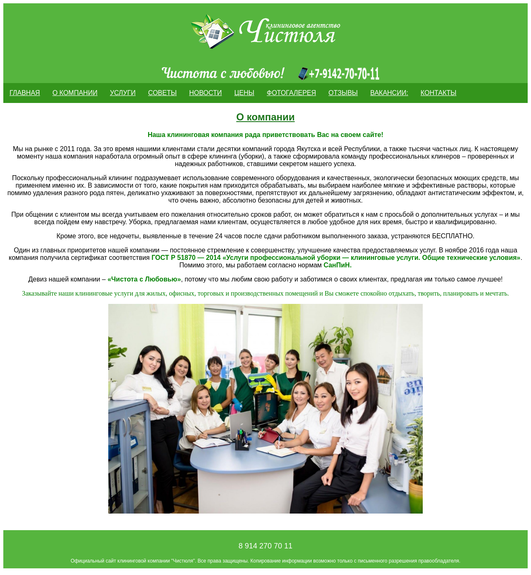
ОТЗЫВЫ (343, 92)
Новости (205, 92)
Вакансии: (389, 92)
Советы (162, 92)
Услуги (123, 92)
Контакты (438, 92)
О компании (74, 92)
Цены (244, 92)
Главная (25, 92)
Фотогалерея (291, 92)
